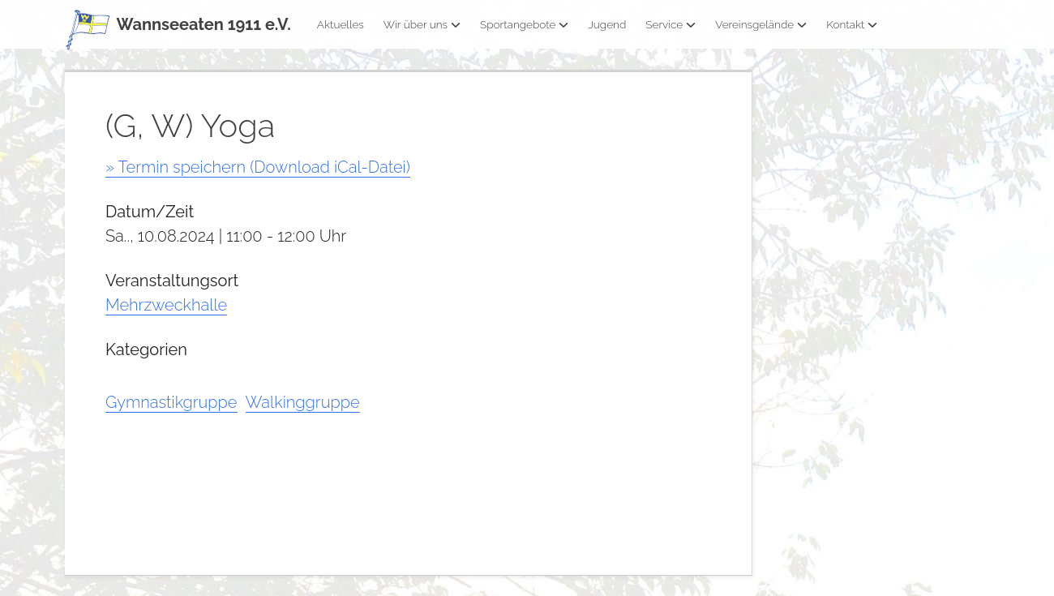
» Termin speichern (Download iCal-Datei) (257, 167)
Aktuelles (340, 24)
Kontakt (851, 24)
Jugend (607, 24)
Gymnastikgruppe (171, 402)
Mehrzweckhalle (166, 305)
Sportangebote (524, 24)
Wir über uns (422, 24)
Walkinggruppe (303, 402)
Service (670, 24)
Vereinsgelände (761, 24)
